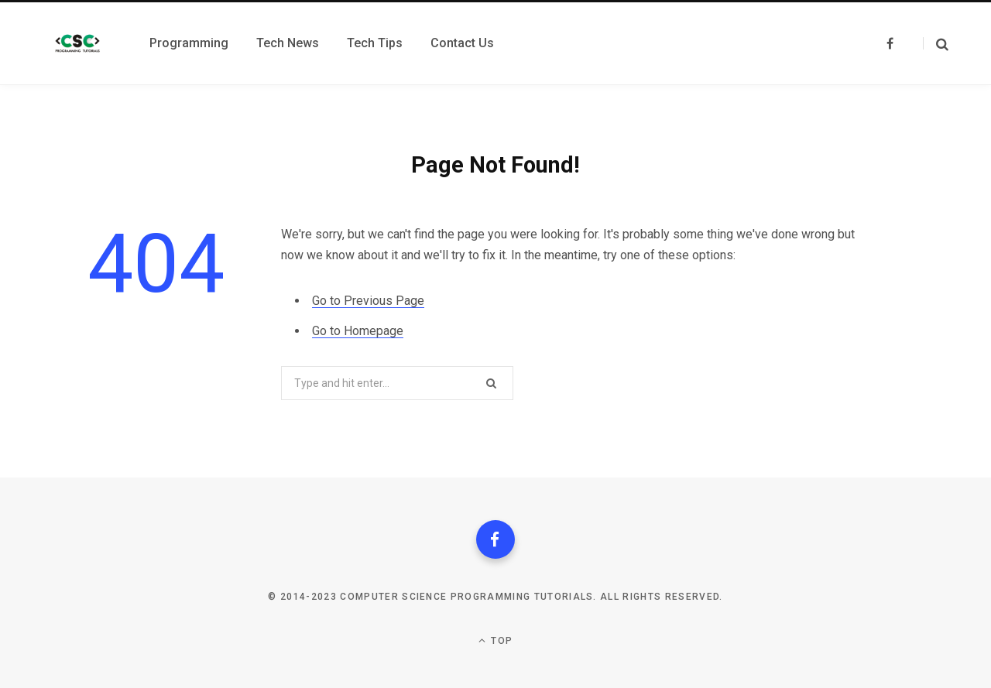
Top (495, 640)
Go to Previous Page (368, 300)
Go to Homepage (357, 330)
